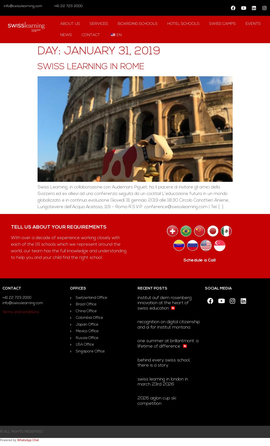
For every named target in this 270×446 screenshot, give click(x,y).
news (66, 35)
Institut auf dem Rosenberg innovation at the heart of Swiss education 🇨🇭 (165, 303)
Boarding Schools (138, 24)
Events (253, 24)
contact (91, 35)
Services (99, 24)
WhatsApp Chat (28, 440)
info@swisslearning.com (23, 6)
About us (70, 24)
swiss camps (222, 24)
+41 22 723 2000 (68, 6)
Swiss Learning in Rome (91, 67)
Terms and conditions (20, 312)
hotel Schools (183, 24)
